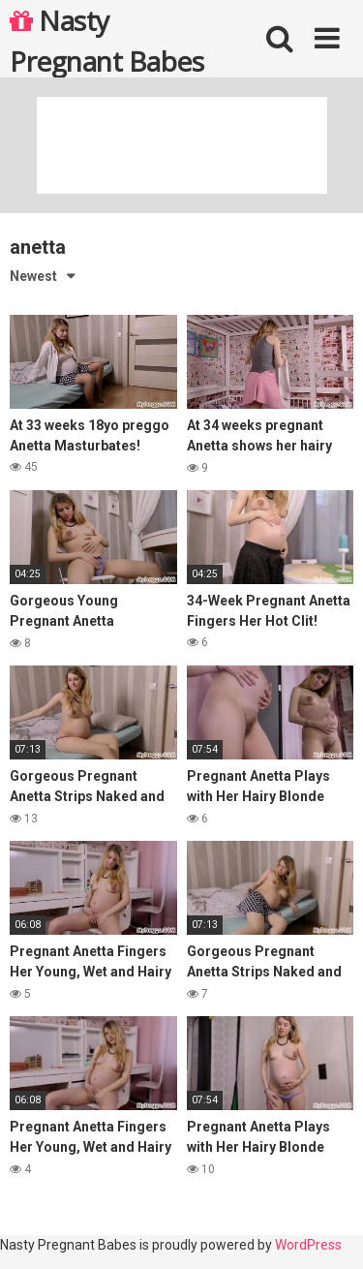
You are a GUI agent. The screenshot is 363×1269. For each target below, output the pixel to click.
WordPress (308, 1245)
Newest (33, 276)
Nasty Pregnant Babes (106, 39)
